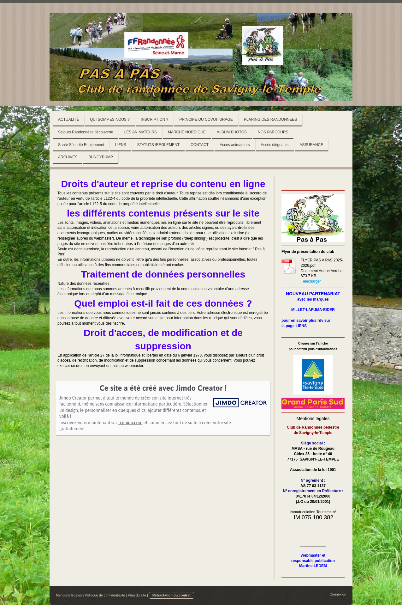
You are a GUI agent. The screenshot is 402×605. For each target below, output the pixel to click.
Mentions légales (69, 595)
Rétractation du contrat (171, 595)
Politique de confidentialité (105, 595)
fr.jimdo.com (130, 422)
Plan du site (137, 595)
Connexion (337, 594)
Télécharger (311, 281)
